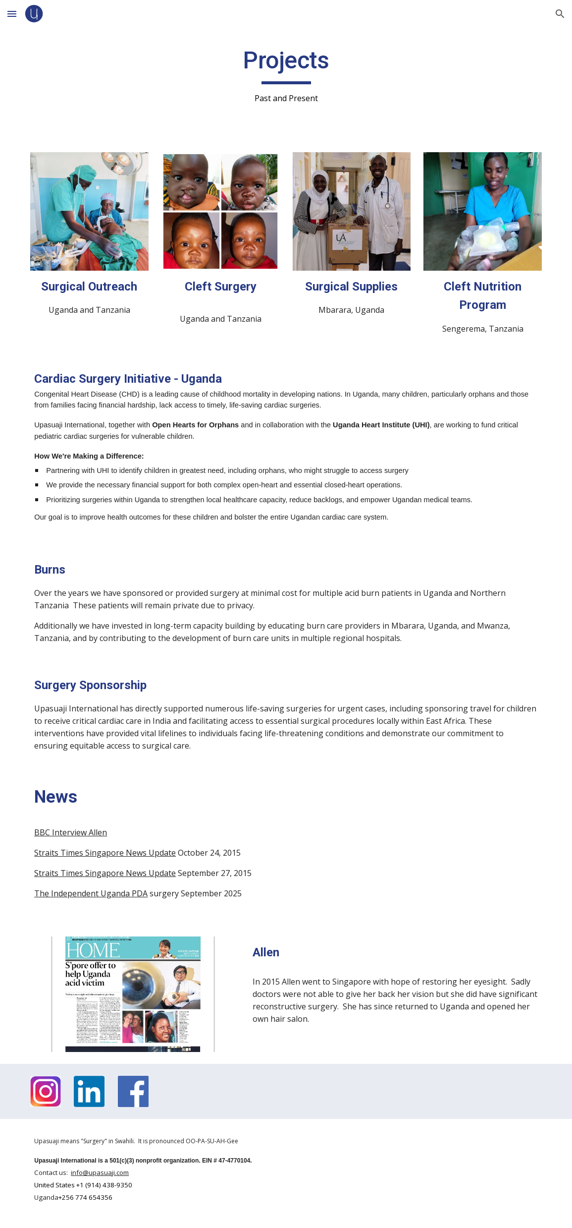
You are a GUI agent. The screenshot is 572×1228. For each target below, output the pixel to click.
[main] (286, 75)
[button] (12, 13)
